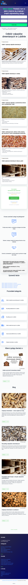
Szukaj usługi (14, 24)
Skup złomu (3, 548)
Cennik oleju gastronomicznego (7, 563)
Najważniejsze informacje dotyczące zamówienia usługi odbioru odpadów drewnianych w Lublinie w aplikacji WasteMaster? (14, 262)
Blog (2, 575)
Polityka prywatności (5, 574)
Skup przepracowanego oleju (6, 551)
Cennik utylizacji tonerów (6, 561)
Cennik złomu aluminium (5, 559)
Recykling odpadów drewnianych (11, 443)
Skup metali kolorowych (5, 549)
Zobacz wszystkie (14, 529)
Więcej (6, 381)
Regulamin (3, 571)
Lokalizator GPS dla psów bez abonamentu (9, 580)
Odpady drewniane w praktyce (10, 509)
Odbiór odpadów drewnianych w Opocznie (9, 286)
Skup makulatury (4, 550)
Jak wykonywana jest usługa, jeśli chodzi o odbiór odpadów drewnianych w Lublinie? (14, 271)
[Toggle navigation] (25, 3)
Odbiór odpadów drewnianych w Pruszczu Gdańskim (11, 284)
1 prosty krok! (14, 202)
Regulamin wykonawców (6, 573)
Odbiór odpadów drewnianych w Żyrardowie (10, 285)
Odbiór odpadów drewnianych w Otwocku (9, 287)
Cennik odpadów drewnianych (7, 564)
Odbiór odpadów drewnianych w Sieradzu (9, 283)
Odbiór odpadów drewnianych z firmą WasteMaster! (11, 267)
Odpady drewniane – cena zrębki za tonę (13, 410)
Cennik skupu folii (4, 560)
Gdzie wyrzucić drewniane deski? (12, 370)
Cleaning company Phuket (6, 546)
